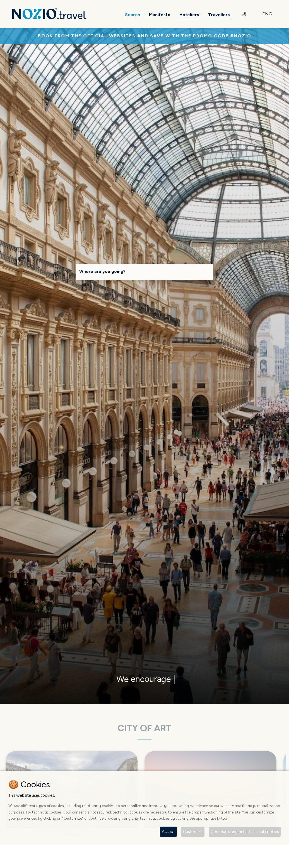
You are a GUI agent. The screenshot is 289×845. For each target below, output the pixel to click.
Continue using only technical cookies (245, 831)
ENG (267, 13)
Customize (193, 831)
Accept (168, 831)
